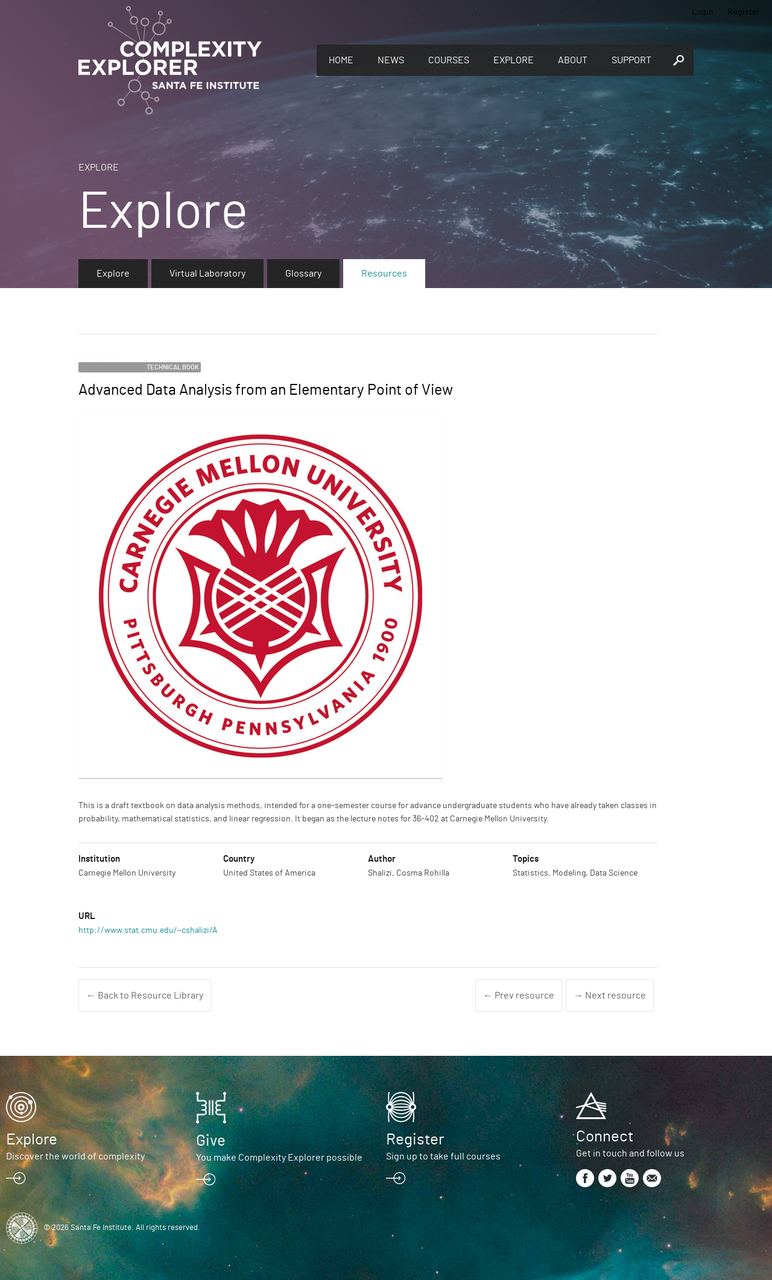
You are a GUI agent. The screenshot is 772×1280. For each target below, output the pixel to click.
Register (743, 12)
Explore (513, 60)
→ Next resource (610, 995)
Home (341, 60)
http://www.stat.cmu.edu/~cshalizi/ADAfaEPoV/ (168, 930)
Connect (604, 1136)
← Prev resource (518, 995)
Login (702, 12)
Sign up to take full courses (443, 1156)
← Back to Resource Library (144, 995)
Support (631, 60)
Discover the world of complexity (75, 1156)
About (572, 60)
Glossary (303, 273)
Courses (448, 60)
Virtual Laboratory (207, 273)
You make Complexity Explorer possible (279, 1157)
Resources (384, 273)
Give (211, 1141)
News (391, 60)
